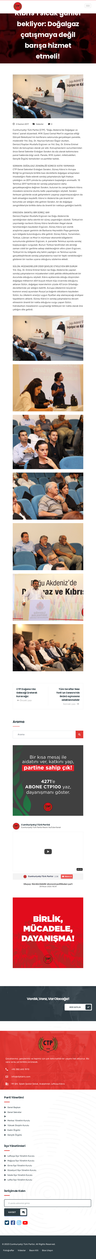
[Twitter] (7, 1223)
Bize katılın (80, 1007)
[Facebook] (13, 1223)
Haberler (40, 124)
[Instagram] (19, 1223)
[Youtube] (25, 1223)
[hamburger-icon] (88, 6)
